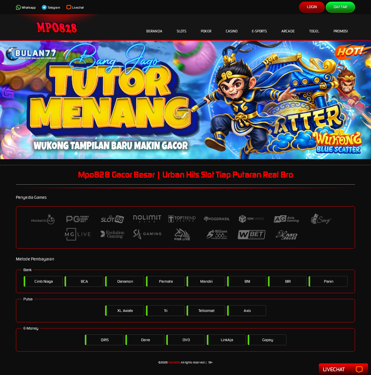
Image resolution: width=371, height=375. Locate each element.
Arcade (288, 26)
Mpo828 (174, 362)
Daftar (340, 6)
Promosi (341, 26)
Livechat (75, 7)
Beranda (154, 26)
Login (312, 6)
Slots (182, 26)
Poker (206, 26)
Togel (314, 26)
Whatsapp (26, 7)
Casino (232, 26)
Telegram (51, 7)
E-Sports (259, 26)
